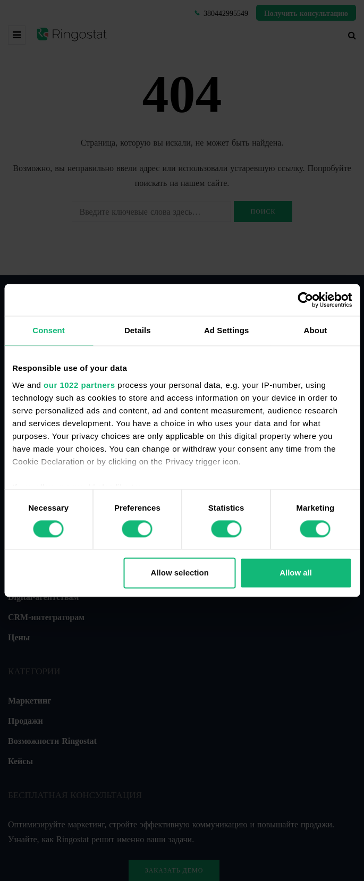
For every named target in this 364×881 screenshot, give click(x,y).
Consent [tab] (48, 330)
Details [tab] (137, 330)
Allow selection (180, 573)
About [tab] (315, 330)
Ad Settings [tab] (226, 330)
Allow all (296, 573)
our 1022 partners (79, 384)
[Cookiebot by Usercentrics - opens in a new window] (305, 300)
